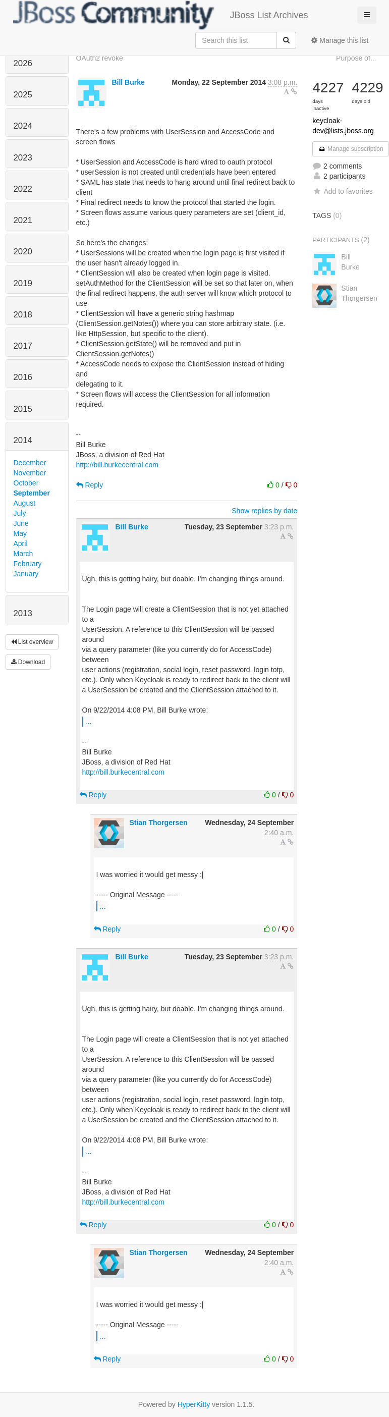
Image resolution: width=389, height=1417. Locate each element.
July (20, 513)
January (26, 574)
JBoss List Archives (160, 15)
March (23, 554)
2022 (23, 189)
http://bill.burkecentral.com (117, 465)
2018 (23, 314)
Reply (89, 485)
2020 (23, 251)
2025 (23, 94)
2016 (23, 377)
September (32, 493)
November (30, 473)
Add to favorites (342, 191)
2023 (23, 157)
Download (28, 662)
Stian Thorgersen (158, 823)
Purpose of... (356, 58)
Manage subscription (350, 148)
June (21, 523)
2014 (23, 440)
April (21, 543)
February (28, 564)
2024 (23, 126)
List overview (32, 641)
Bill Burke (128, 82)
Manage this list (339, 40)
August (25, 503)
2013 (23, 613)
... (88, 721)
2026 (23, 63)
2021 (23, 220)
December (30, 463)
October (26, 483)
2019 (23, 283)
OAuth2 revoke (99, 58)
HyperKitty (194, 1404)
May (20, 533)
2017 (23, 346)
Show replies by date (264, 511)
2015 (23, 409)
